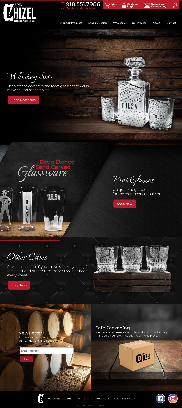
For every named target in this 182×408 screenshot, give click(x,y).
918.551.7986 (83, 5)
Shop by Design (97, 23)
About (156, 23)
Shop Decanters (24, 100)
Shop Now (124, 204)
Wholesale (119, 23)
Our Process (139, 23)
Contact (171, 23)
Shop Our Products (71, 23)
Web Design (82, 405)
